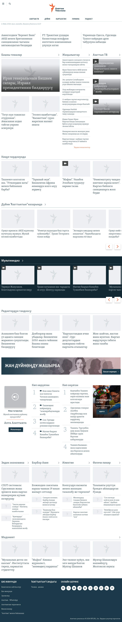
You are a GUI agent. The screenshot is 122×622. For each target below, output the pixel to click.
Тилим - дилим (37, 587)
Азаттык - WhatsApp (9, 600)
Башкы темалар (30, 55)
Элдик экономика (15, 462)
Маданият (61, 537)
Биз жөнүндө (6, 591)
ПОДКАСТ (89, 19)
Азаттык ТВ (107, 55)
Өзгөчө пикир (107, 462)
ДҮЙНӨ (47, 19)
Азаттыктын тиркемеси (11, 605)
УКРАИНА (75, 19)
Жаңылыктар (76, 55)
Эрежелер (5, 596)
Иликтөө (76, 462)
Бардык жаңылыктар (82, 147)
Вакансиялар (6, 609)
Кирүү (102, 412)
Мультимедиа (12, 260)
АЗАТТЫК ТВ (34, 19)
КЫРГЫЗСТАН (61, 19)
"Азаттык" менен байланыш (12, 613)
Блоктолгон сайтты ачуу (11, 587)
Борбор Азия (46, 462)
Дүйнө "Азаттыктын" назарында (23, 204)
